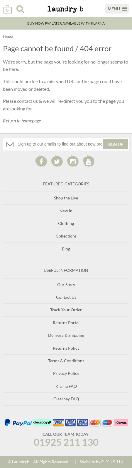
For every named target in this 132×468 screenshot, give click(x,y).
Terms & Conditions (66, 360)
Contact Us (66, 297)
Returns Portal (66, 322)
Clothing (66, 223)
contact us (27, 101)
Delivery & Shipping (66, 335)
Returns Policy (66, 348)
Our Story (66, 284)
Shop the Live (66, 197)
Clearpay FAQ (66, 398)
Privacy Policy (66, 373)
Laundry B (61, 11)
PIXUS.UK (112, 461)
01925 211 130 (66, 442)
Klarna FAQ (66, 386)
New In (66, 210)
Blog (66, 248)
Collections (66, 235)
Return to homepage (22, 120)
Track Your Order (66, 309)
